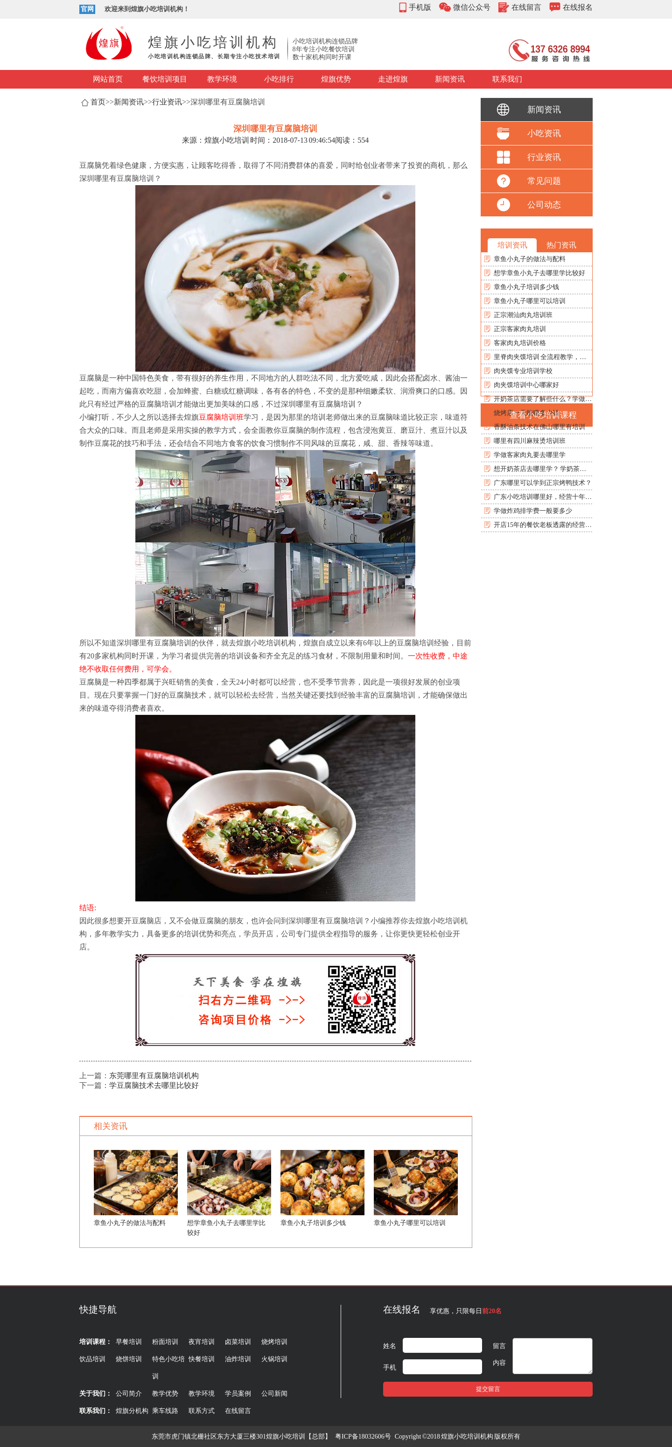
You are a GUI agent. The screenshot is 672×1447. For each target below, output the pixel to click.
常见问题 (544, 181)
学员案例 (238, 1393)
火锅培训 (274, 1359)
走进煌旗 (393, 79)
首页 (98, 102)
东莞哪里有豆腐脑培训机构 (154, 1076)
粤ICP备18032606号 (363, 1436)
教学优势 (165, 1393)
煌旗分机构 (132, 1410)
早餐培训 (129, 1341)
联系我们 (507, 79)
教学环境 (222, 79)
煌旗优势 (336, 79)
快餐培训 (202, 1359)
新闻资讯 (450, 79)
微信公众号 (471, 7)
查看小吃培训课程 (543, 415)
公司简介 (129, 1393)
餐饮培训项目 (164, 79)
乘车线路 (165, 1410)
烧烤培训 (274, 1341)
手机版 (420, 7)
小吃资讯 (544, 133)
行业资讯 (167, 102)
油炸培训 (238, 1359)
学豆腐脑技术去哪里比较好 (154, 1085)
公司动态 (544, 204)
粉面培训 (165, 1341)
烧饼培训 (129, 1359)
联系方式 (202, 1410)
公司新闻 (274, 1393)
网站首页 (108, 79)
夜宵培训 (202, 1341)
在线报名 (578, 7)
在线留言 (526, 7)
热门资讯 (561, 245)
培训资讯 (512, 245)
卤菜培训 (238, 1341)
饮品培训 (92, 1359)
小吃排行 (279, 79)
